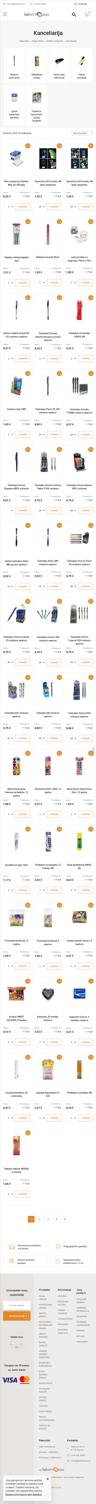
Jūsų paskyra (81, 1291)
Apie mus (62, 1296)
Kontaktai (63, 1324)
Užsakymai (81, 1316)
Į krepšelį (23, 207)
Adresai (80, 1331)
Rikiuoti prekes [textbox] (80, 133)
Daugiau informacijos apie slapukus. (23, 1494)
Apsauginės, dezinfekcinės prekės (46, 1325)
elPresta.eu (56, 1487)
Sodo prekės (45, 1411)
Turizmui (43, 1406)
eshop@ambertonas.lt (81, 1461)
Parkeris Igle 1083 (16, 409)
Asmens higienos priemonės (44, 1354)
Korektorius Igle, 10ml (16, 865)
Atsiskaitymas (65, 1319)
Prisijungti (82, 1342)
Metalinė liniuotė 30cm (47, 257)
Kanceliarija (45, 1383)
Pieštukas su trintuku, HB (79, 1092)
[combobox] (82, 133)
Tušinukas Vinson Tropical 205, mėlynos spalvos (79, 640)
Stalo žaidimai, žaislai (43, 1374)
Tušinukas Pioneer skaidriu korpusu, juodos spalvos (48, 336)
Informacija (64, 1289)
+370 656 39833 (78, 1455)
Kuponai (80, 1336)
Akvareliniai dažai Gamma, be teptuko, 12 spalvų (16, 792)
